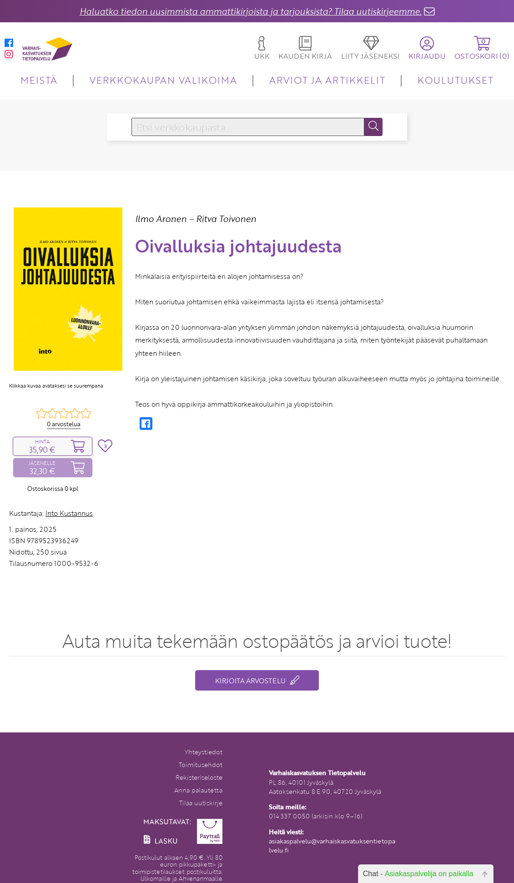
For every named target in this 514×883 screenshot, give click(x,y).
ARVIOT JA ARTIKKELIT (327, 80)
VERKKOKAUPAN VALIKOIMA (163, 80)
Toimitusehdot (200, 764)
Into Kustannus (69, 513)
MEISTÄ (38, 80)
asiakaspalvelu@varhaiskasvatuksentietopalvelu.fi (332, 845)
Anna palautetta (198, 790)
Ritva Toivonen (226, 218)
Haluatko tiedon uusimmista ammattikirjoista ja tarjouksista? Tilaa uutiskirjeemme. (251, 11)
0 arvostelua (64, 424)
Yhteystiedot (203, 752)
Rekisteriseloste (199, 777)
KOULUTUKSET (456, 80)
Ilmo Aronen (160, 218)
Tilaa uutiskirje (200, 802)
